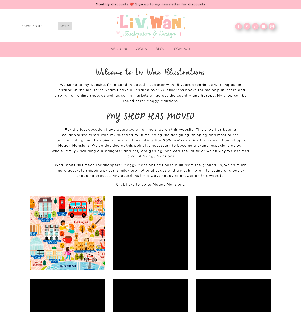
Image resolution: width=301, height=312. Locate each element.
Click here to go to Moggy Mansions (150, 184)
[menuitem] (119, 49)
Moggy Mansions (162, 101)
